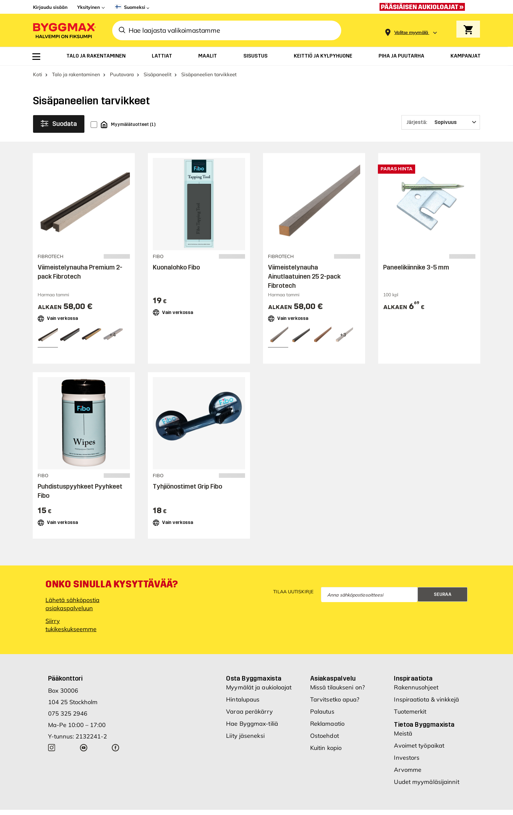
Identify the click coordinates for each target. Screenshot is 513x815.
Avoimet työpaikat (419, 745)
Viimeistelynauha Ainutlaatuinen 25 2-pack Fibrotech (304, 276)
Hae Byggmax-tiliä (252, 723)
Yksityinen (88, 7)
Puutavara (122, 74)
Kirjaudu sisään (50, 7)
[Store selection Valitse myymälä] (411, 32)
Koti (37, 74)
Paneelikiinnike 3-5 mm (416, 267)
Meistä (403, 733)
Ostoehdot (324, 735)
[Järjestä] (440, 122)
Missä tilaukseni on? (337, 687)
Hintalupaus (242, 699)
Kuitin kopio (326, 748)
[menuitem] (36, 56)
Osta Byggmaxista (253, 678)
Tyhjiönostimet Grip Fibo (187, 486)
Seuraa (442, 594)
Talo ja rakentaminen (76, 74)
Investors (406, 757)
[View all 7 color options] (112, 335)
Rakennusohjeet (416, 687)
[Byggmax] (63, 30)
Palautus (322, 711)
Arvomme (407, 769)
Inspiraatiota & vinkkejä (426, 699)
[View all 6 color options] (343, 335)
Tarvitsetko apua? (335, 699)
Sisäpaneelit (157, 74)
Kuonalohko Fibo (176, 267)
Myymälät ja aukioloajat (259, 687)
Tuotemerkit (410, 711)
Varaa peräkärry (249, 711)
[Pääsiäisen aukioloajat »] (424, 7)
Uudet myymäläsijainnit (426, 782)
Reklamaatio (327, 723)
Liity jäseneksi (245, 735)
